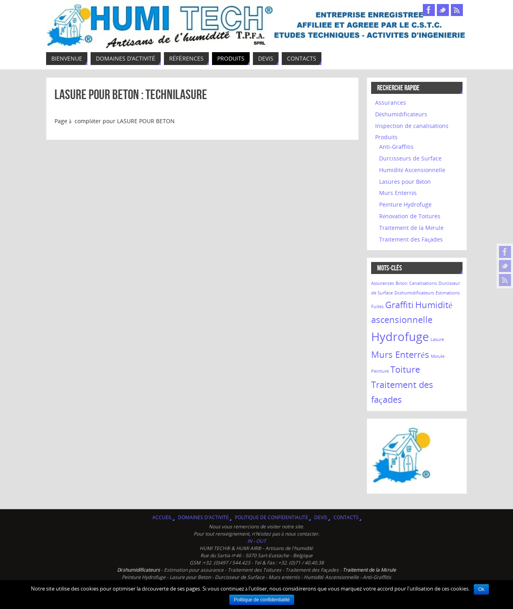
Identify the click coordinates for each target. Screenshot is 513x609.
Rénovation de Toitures (409, 216)
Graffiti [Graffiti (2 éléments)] (399, 305)
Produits (386, 137)
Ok (481, 589)
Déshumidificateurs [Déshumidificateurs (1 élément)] (414, 293)
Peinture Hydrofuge (405, 204)
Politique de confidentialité (271, 517)
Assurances (390, 102)
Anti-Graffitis (396, 146)
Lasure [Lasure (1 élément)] (437, 339)
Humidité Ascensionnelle (412, 170)
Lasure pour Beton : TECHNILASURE (131, 94)
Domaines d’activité (203, 517)
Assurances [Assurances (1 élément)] (382, 283)
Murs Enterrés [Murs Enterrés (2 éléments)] (400, 354)
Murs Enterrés (398, 193)
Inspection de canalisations (411, 126)
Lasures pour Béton (405, 181)
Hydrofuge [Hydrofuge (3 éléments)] (400, 337)
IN (250, 541)
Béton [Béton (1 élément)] (402, 283)
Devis (320, 517)
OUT (261, 541)
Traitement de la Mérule (411, 227)
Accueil (162, 517)
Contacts (346, 517)
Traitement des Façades (411, 239)
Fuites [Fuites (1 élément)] (377, 306)
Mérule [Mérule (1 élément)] (438, 356)
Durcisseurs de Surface (410, 158)
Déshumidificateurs (401, 114)
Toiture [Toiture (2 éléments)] (405, 369)
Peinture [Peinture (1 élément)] (380, 371)
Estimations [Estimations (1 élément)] (448, 293)
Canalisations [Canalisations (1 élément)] (423, 283)
